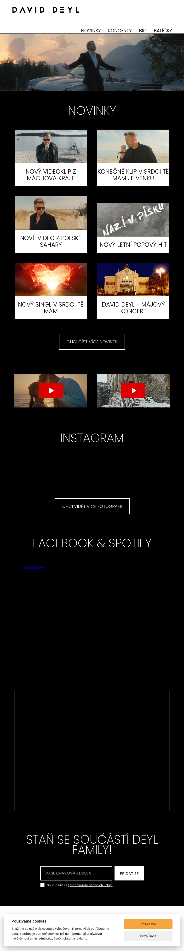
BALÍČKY (163, 30)
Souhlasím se (80, 885)
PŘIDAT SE (129, 873)
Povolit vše (148, 924)
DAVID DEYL (47, 10)
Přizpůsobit (148, 936)
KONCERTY (120, 30)
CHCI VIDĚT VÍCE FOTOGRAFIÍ (92, 506)
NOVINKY (91, 30)
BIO (143, 30)
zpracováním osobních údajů (90, 885)
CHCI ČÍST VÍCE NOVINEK (92, 342)
